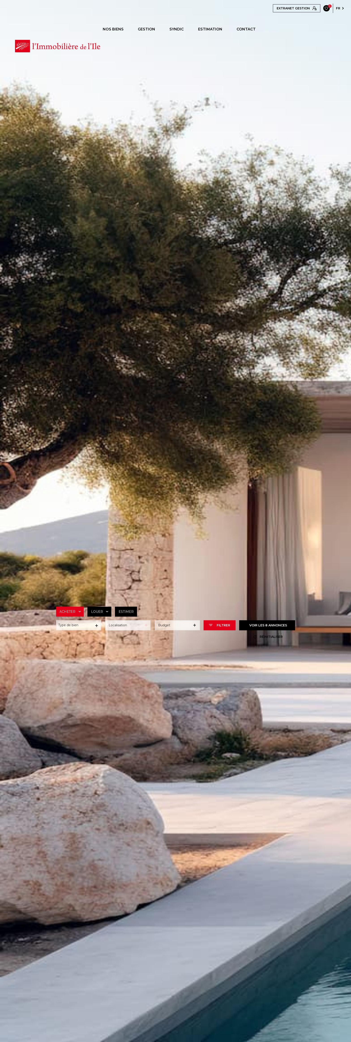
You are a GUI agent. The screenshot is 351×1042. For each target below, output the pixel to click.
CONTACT (246, 29)
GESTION (146, 29)
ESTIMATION (210, 29)
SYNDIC (176, 29)
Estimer (126, 611)
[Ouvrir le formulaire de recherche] (219, 625)
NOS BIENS (113, 29)
